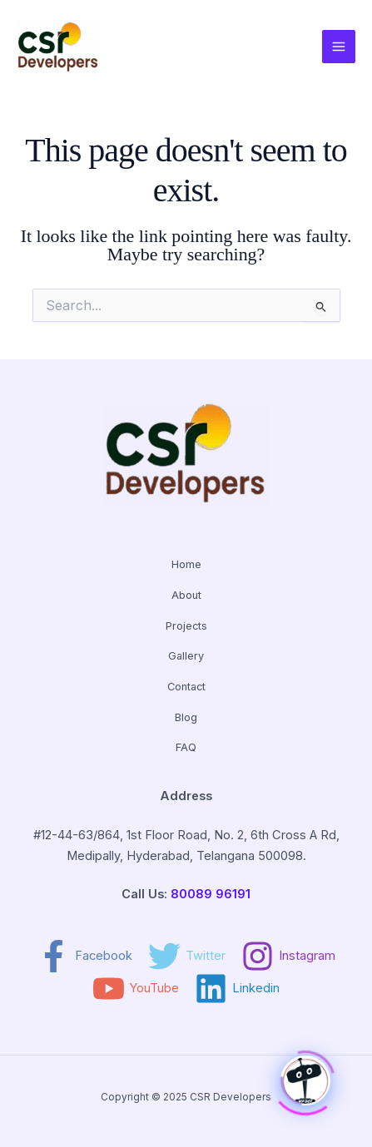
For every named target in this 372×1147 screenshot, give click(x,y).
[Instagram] (288, 956)
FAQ (186, 747)
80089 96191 (210, 894)
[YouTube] (135, 988)
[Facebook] (84, 956)
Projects (186, 626)
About (186, 595)
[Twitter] (187, 956)
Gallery (186, 656)
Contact (186, 686)
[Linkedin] (237, 988)
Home (186, 564)
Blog (186, 717)
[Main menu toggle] (338, 46)
